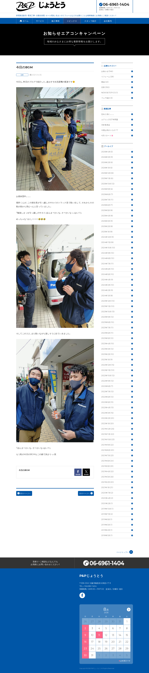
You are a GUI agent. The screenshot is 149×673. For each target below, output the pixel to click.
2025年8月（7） (117, 194)
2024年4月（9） (117, 279)
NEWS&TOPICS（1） (117, 92)
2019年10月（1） (117, 508)
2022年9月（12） (117, 381)
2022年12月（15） (117, 365)
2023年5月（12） (117, 338)
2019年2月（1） (117, 530)
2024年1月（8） (117, 295)
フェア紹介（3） (117, 98)
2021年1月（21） (117, 487)
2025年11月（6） (117, 178)
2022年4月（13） (117, 407)
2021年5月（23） (117, 466)
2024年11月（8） (117, 242)
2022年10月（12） (117, 375)
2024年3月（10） (117, 285)
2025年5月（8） (117, 210)
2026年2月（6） (117, 162)
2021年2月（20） (117, 482)
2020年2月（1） (117, 503)
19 (106, 641)
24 (92, 648)
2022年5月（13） (117, 402)
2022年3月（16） (117, 413)
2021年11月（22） (117, 434)
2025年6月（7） (117, 205)
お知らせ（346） (117, 71)
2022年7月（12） (117, 391)
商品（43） (117, 82)
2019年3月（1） (117, 524)
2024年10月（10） (117, 247)
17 (92, 641)
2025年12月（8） (117, 173)
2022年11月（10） (117, 370)
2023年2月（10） (117, 354)
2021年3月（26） (117, 476)
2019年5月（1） (117, 519)
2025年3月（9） (117, 221)
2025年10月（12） (117, 183)
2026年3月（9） (117, 157)
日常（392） (117, 87)
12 (106, 635)
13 (113, 635)
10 (92, 635)
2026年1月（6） (117, 167)
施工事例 (55, 20)
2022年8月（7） (117, 386)
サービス (40, 20)
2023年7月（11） (117, 327)
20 (113, 641)
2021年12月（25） (117, 429)
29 (126, 648)
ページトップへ (124, 552)
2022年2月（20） (117, 418)
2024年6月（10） (117, 269)
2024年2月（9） (117, 290)
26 (106, 648)
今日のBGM (24, 470)
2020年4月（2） (117, 498)
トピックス (72, 20)
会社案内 (108, 20)
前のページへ (24, 493)
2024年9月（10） (117, 253)
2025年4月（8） (117, 215)
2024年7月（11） (117, 263)
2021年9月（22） (117, 444)
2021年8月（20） (117, 450)
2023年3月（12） (117, 349)
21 (120, 641)
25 (99, 648)
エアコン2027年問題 (117, 119)
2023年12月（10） (117, 301)
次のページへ (86, 493)
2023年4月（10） (117, 343)
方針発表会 (117, 125)
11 (99, 635)
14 (120, 635)
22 (126, 641)
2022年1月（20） (117, 423)
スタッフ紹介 (90, 20)
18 (99, 641)
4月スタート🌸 (117, 135)
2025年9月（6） (117, 189)
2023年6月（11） (117, 333)
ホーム (24, 20)
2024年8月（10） (117, 258)
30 (85, 655)
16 (85, 641)
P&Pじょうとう (91, 575)
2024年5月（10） (117, 274)
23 (85, 648)
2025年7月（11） (117, 199)
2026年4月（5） (117, 151)
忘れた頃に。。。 (117, 114)
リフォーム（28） (117, 76)
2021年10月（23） (117, 439)
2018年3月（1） (117, 535)
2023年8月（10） (117, 322)
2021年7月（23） (117, 455)
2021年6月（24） (117, 460)
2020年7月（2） (117, 492)
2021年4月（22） (117, 471)
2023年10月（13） (117, 311)
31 (92, 655)
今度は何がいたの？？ (117, 130)
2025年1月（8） (117, 231)
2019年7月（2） (117, 514)
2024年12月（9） (117, 237)
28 (120, 648)
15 (127, 635)
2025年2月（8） (117, 226)
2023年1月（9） (117, 359)
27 (113, 648)
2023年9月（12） (117, 317)
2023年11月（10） (117, 306)
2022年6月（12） (117, 397)
